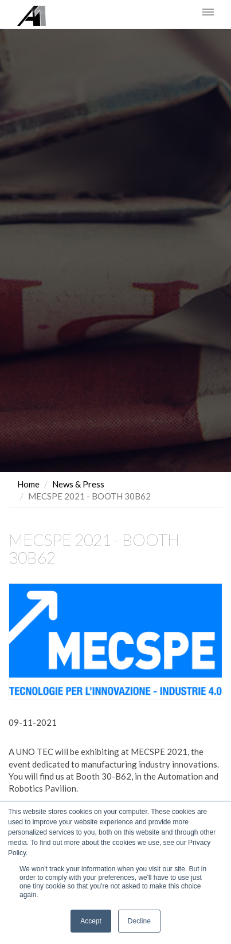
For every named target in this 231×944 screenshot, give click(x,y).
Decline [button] (139, 921)
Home (28, 484)
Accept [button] (90, 921)
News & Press (78, 484)
